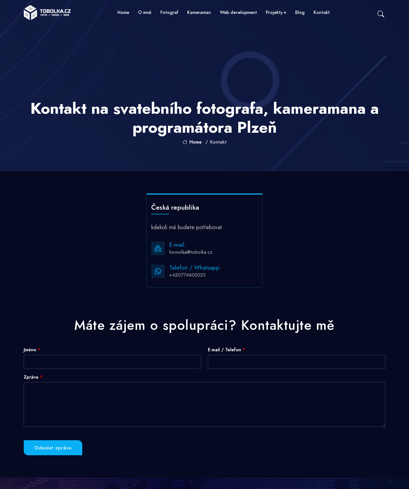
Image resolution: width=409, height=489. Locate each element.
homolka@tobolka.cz (190, 252)
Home (123, 12)
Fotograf (169, 12)
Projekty (276, 12)
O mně (144, 12)
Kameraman (199, 12)
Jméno (32, 350)
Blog (300, 12)
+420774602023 (187, 275)
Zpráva (33, 377)
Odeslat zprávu (53, 447)
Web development (238, 12)
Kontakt (322, 12)
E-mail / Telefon (226, 350)
